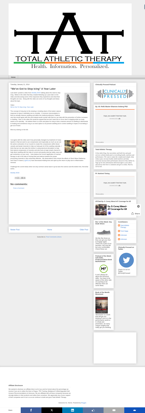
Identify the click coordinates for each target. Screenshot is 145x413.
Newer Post (15, 230)
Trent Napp (124, 231)
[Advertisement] (49, 208)
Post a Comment (18, 188)
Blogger (83, 403)
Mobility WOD (36, 93)
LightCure (27, 160)
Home (13, 77)
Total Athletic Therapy (124, 226)
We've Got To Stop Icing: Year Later (22, 107)
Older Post (84, 230)
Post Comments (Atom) (53, 237)
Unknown (123, 235)
